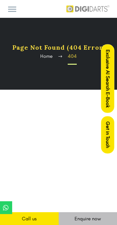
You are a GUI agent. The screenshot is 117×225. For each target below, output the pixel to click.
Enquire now (88, 219)
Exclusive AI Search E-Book (108, 79)
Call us (29, 219)
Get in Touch (108, 135)
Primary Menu (12, 9)
